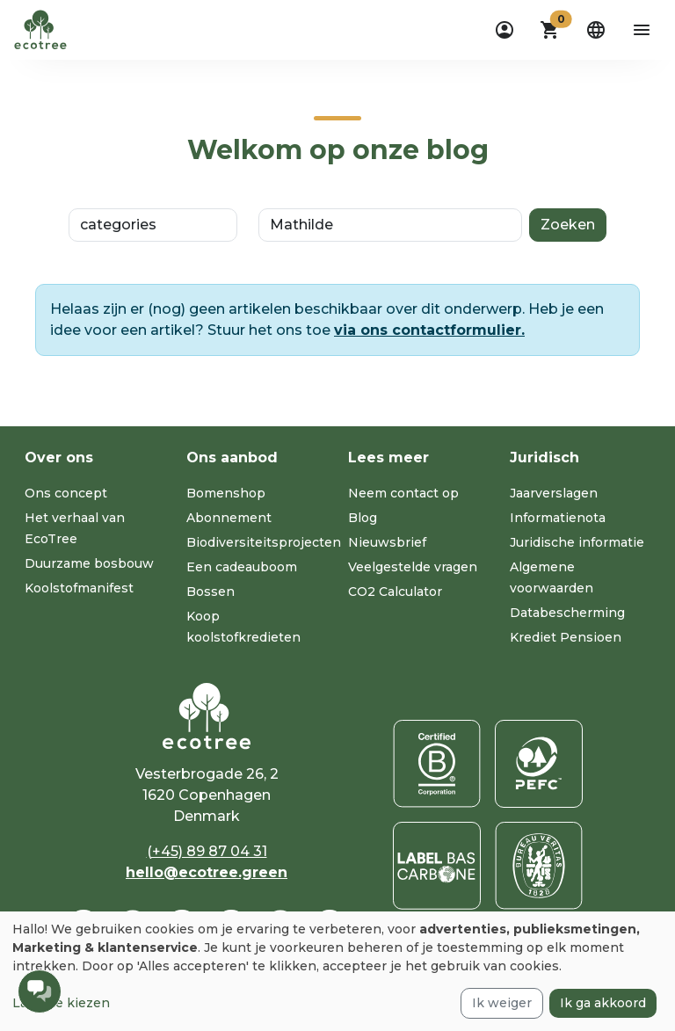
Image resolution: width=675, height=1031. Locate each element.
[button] (550, 30)
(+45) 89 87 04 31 (207, 851)
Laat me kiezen (61, 1003)
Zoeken (568, 224)
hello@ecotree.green (206, 872)
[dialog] (337, 971)
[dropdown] (504, 30)
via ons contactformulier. (429, 330)
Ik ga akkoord (603, 1003)
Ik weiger (502, 1003)
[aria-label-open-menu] (641, 30)
